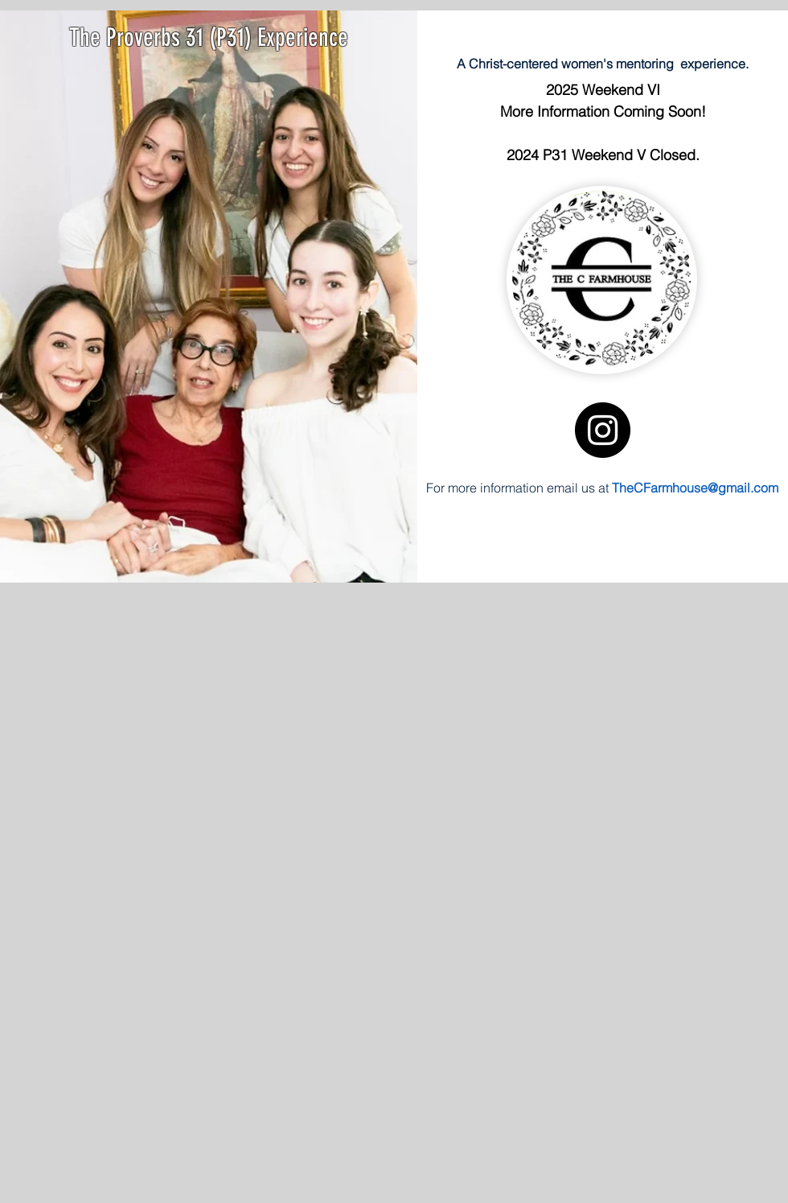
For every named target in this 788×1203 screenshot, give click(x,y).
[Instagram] (602, 430)
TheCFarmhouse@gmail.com (695, 488)
